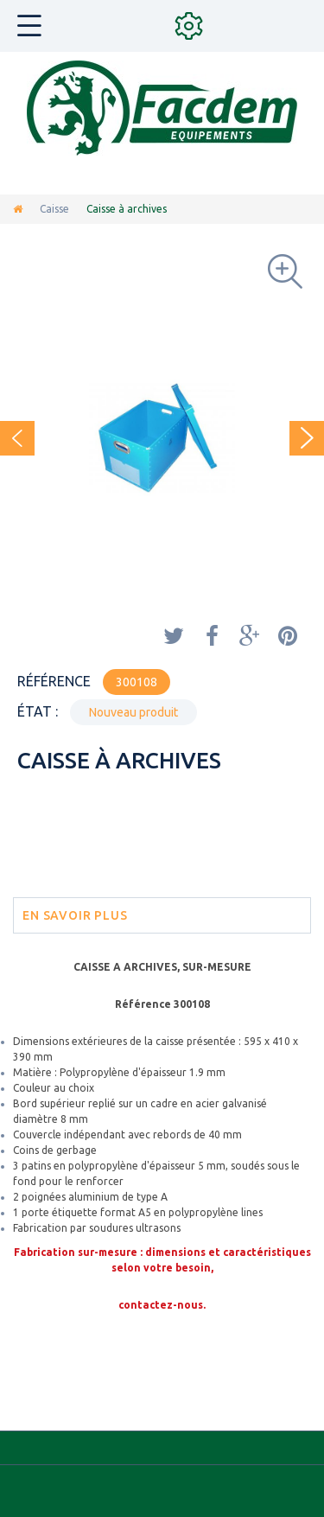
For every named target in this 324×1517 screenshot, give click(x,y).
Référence (54, 681)
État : (37, 711)
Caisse (54, 208)
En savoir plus (75, 915)
